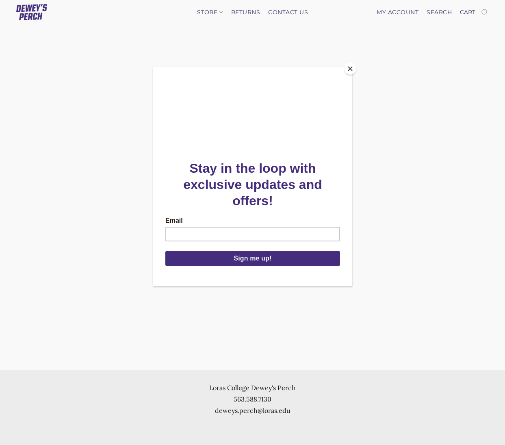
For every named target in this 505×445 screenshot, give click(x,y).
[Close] (350, 69)
